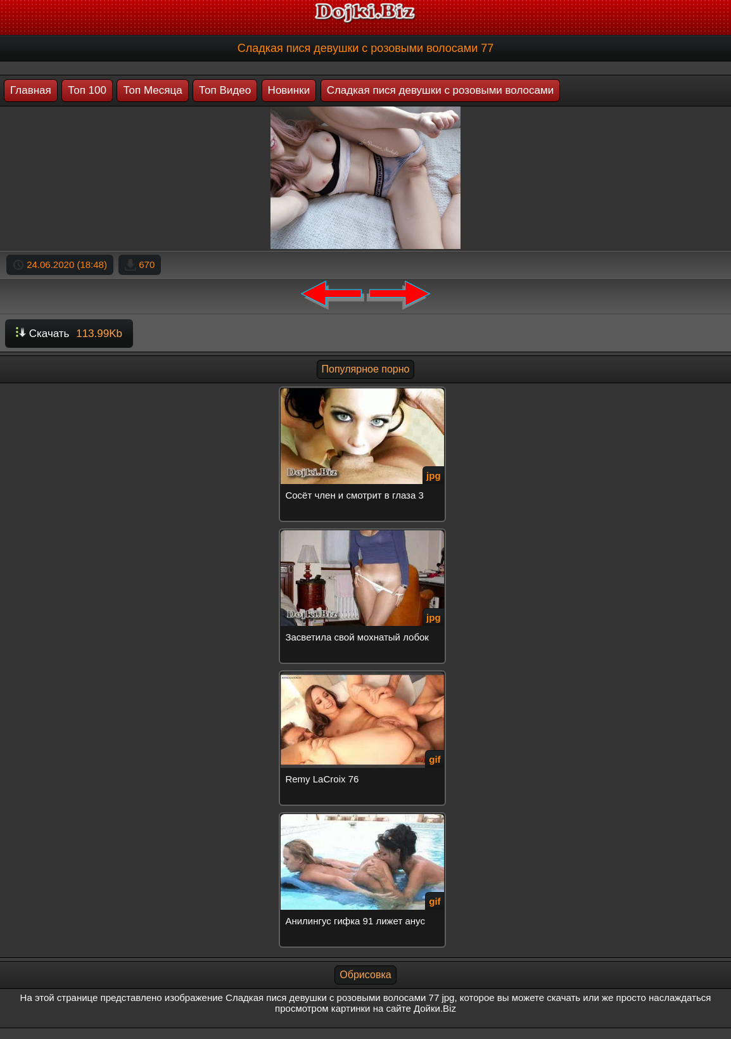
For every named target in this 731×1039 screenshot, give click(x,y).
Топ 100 (87, 90)
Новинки (289, 90)
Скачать (69, 333)
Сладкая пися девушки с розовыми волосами (440, 90)
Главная (30, 90)
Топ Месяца (152, 90)
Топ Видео (225, 90)
